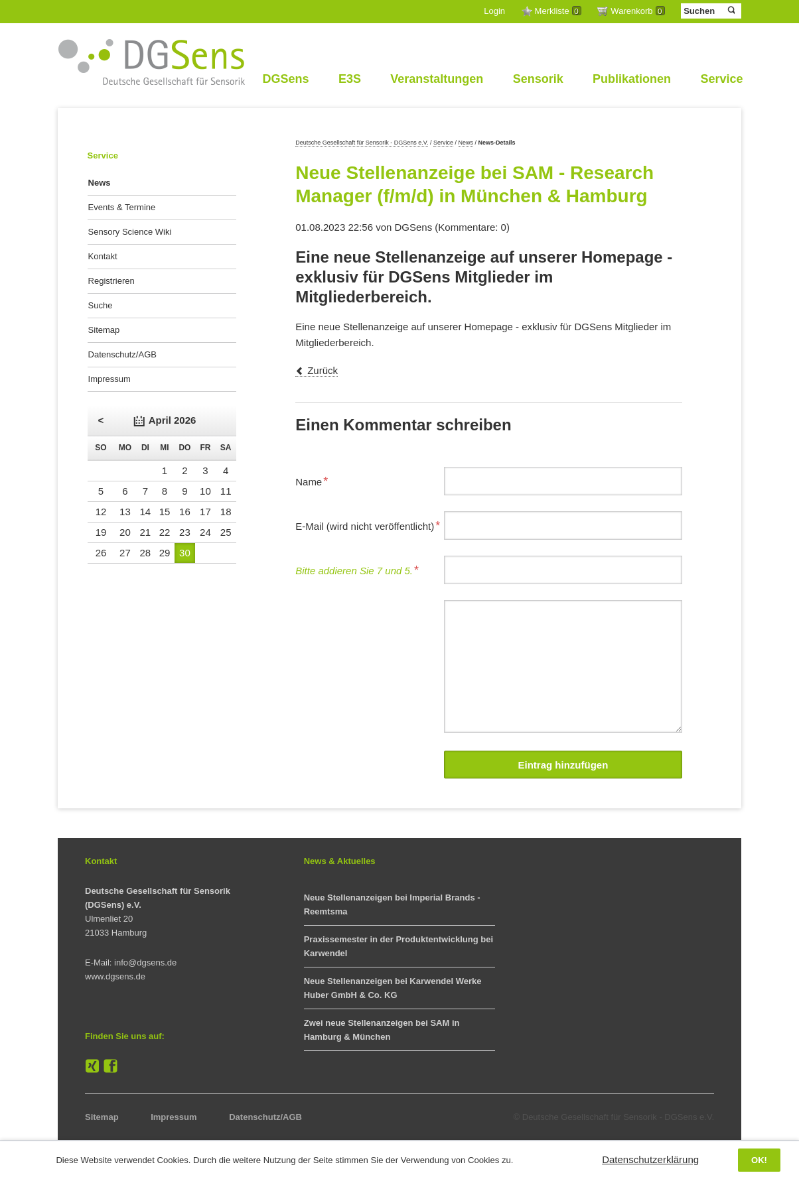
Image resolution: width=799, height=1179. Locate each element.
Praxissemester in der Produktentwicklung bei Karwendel (398, 946)
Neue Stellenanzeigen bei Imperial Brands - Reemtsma (392, 904)
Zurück (322, 370)
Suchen (730, 10)
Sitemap (104, 330)
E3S (349, 79)
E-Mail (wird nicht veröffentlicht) (367, 524)
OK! (759, 1160)
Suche (100, 305)
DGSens (285, 79)
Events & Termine (122, 207)
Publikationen (632, 79)
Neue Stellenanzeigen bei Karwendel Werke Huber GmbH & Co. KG (393, 988)
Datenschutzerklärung (650, 1159)
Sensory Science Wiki (130, 232)
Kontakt (102, 256)
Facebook (111, 1066)
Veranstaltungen (436, 79)
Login (494, 11)
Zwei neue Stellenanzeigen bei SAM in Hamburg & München (382, 1030)
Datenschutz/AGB (122, 354)
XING (92, 1066)
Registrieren (111, 281)
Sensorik (538, 79)
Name (316, 480)
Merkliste (558, 11)
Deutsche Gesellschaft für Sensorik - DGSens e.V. (361, 142)
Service (721, 79)
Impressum (109, 379)
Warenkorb (637, 11)
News (466, 142)
